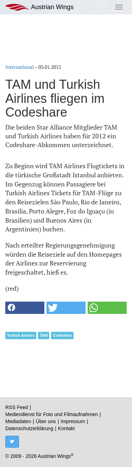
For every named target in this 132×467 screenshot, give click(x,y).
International (19, 67)
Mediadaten (18, 421)
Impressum (73, 421)
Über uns (46, 421)
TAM (44, 335)
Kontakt (66, 428)
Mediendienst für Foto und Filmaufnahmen (51, 414)
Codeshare (62, 335)
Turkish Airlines (20, 335)
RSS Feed (16, 407)
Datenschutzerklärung (29, 428)
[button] (24, 308)
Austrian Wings (39, 7)
